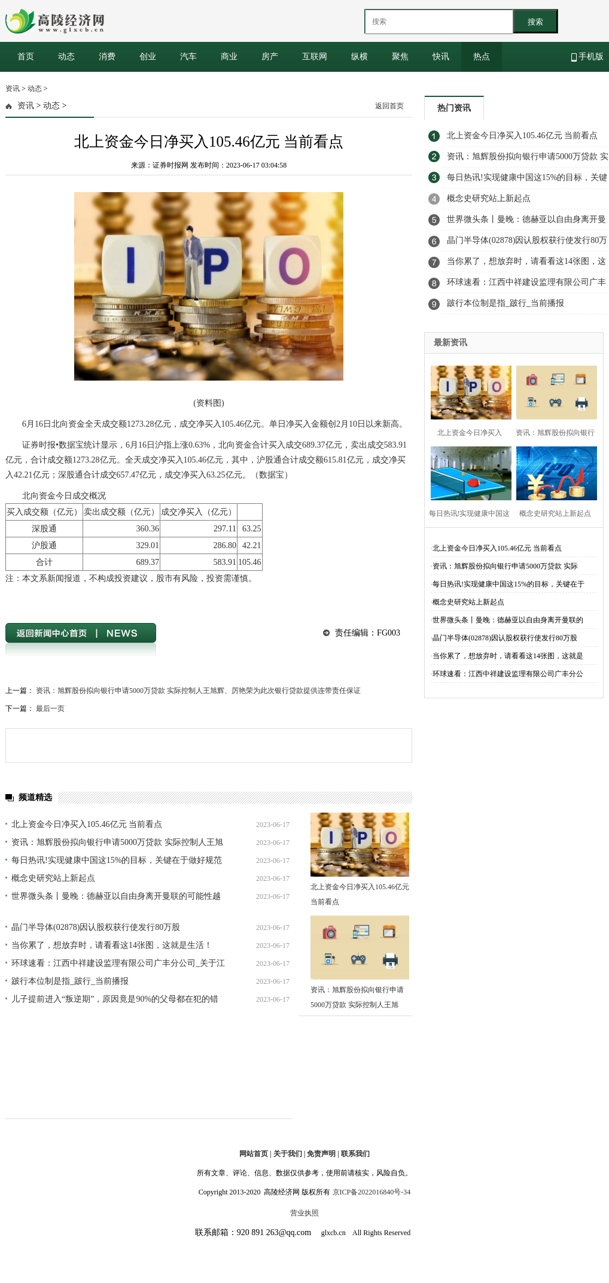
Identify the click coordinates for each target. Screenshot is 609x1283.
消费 (107, 56)
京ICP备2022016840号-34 (372, 1192)
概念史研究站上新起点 (53, 878)
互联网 (314, 56)
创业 (147, 56)
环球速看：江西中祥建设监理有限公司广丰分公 (508, 674)
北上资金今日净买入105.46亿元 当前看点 (86, 824)
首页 (25, 56)
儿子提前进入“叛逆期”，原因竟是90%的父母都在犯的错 (114, 999)
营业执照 (304, 1213)
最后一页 (50, 708)
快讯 (441, 56)
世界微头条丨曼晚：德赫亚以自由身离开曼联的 (508, 620)
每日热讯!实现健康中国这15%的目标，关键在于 (508, 584)
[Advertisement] (514, 407)
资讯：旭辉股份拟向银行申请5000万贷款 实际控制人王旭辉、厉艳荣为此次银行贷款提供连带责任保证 (198, 690)
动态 (66, 56)
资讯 (12, 88)
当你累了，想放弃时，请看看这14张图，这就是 (508, 656)
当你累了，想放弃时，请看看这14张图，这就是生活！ (111, 945)
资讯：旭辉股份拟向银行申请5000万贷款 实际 (505, 566)
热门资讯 (454, 108)
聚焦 (400, 56)
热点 (481, 56)
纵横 (359, 56)
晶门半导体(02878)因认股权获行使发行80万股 (95, 927)
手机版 (587, 57)
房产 (269, 56)
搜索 (535, 21)
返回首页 (389, 106)
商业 (229, 56)
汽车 (188, 56)
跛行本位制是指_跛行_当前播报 (70, 981)
